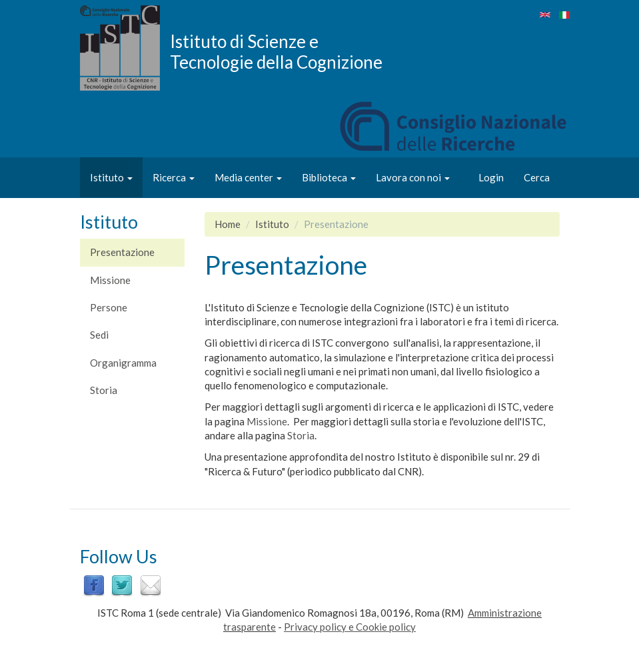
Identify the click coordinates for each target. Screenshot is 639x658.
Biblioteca (329, 177)
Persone (108, 307)
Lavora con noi (413, 177)
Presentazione (122, 252)
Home (228, 224)
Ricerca (174, 177)
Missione (110, 280)
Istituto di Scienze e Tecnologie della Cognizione (276, 51)
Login (491, 177)
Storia (103, 390)
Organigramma (123, 363)
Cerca (537, 177)
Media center (248, 177)
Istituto (111, 177)
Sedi (99, 335)
